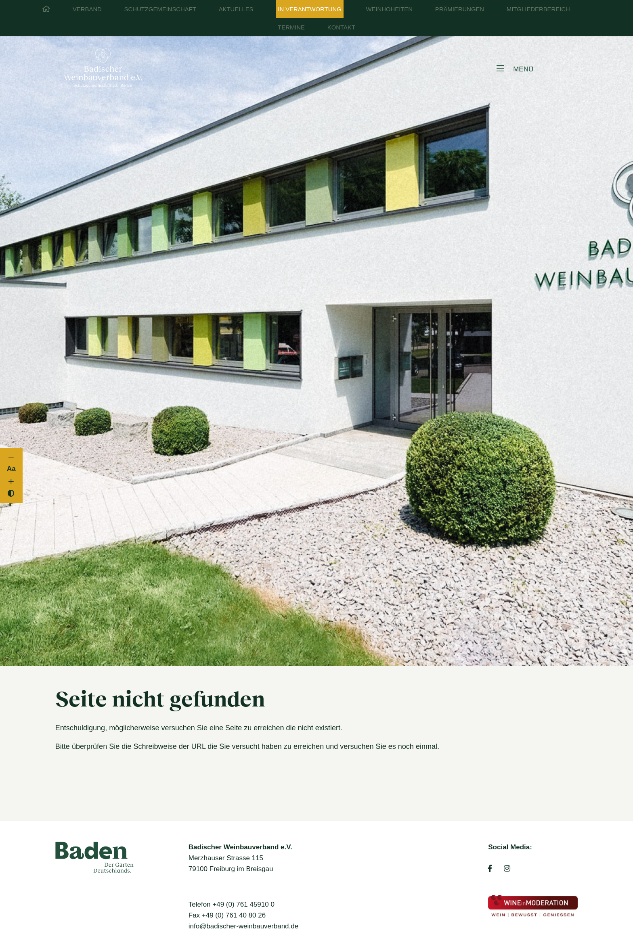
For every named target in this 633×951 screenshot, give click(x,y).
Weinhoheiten (389, 9)
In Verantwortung (309, 9)
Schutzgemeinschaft (160, 9)
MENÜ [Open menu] (515, 68)
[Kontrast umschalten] (11, 494)
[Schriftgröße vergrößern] (11, 482)
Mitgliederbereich (538, 9)
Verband (87, 9)
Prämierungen (459, 9)
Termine (291, 27)
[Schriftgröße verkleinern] (11, 457)
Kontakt (341, 27)
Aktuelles (236, 9)
